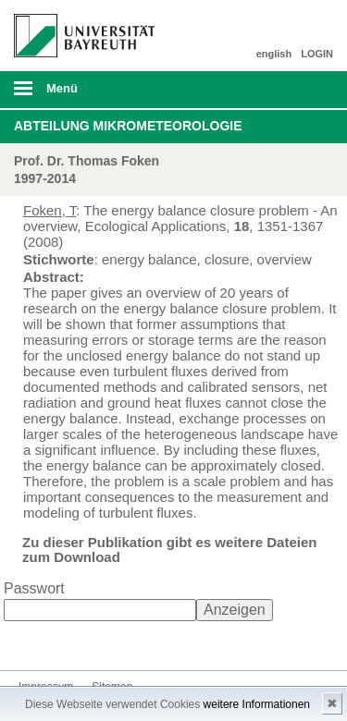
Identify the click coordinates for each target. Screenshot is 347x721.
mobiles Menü (76, 94)
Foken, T (49, 210)
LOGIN (317, 53)
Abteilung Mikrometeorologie (128, 125)
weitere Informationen (257, 704)
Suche (302, 89)
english (274, 53)
